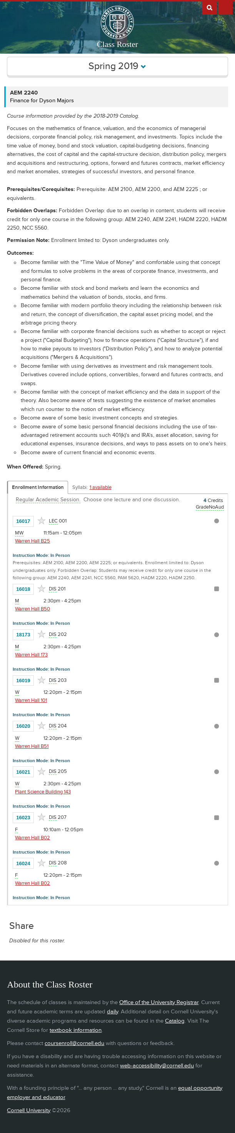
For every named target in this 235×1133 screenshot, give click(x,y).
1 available (101, 487)
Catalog (175, 1021)
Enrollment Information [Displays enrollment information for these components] (38, 487)
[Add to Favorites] (41, 520)
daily (112, 1011)
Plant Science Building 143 (43, 792)
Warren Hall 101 (31, 700)
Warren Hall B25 (32, 541)
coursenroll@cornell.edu (74, 1043)
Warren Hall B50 (32, 609)
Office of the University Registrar (158, 1002)
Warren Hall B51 (31, 746)
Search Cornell (209, 7)
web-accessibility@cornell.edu (157, 1065)
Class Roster (117, 44)
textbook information (76, 1030)
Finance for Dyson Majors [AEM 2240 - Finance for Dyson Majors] (42, 100)
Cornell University (28, 1110)
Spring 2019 (117, 66)
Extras (225, 7)
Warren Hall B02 (32, 838)
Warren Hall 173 (31, 655)
